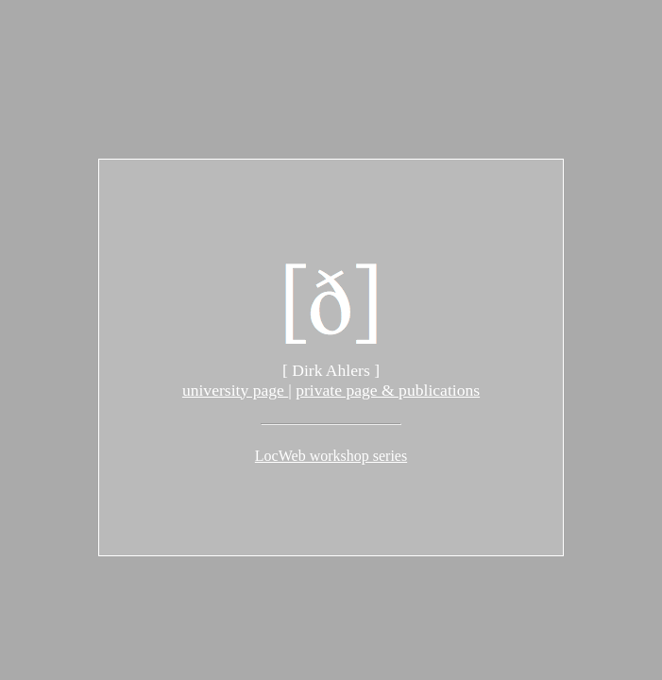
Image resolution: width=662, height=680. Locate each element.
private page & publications (388, 390)
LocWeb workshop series (331, 456)
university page (235, 390)
